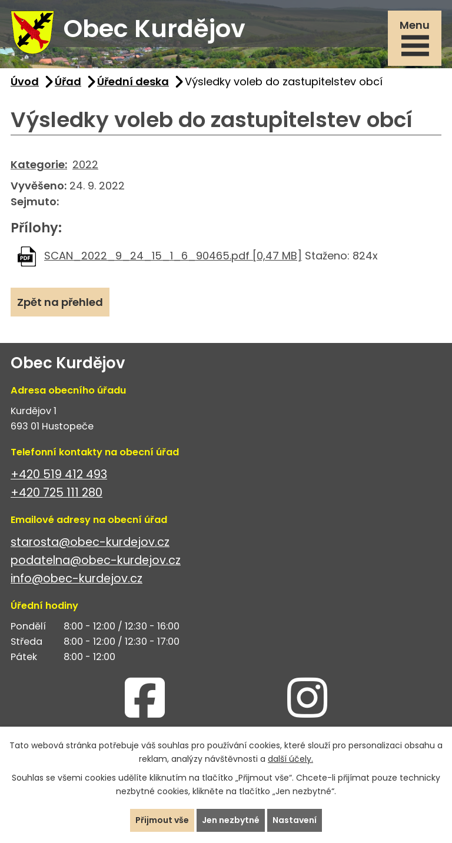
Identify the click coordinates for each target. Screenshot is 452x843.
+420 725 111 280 (56, 493)
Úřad (68, 81)
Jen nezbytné (231, 820)
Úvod (25, 81)
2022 (85, 164)
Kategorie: (39, 164)
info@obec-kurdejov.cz (76, 579)
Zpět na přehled (60, 302)
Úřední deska (133, 81)
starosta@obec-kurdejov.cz (90, 542)
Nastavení (294, 820)
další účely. (290, 759)
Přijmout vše (162, 820)
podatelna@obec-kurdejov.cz (96, 560)
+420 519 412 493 (59, 474)
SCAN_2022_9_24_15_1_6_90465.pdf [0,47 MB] (173, 255)
